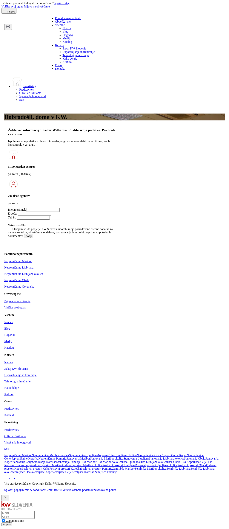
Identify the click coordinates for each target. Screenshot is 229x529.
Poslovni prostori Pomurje (96, 469)
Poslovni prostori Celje (36, 469)
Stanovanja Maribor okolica (107, 459)
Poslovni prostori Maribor (46, 466)
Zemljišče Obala (23, 473)
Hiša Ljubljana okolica (153, 463)
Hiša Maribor (88, 463)
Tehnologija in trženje (76, 55)
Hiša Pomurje (22, 466)
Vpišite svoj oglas (12, 6)
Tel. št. (12, 217)
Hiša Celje (200, 463)
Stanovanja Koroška (44, 463)
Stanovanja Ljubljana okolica (166, 459)
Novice (67, 28)
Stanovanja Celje (22, 463)
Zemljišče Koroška (83, 473)
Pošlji (29, 237)
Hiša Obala (173, 463)
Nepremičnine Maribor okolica (50, 456)
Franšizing (24, 86)
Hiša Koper (187, 463)
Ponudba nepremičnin (68, 18)
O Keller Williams (30, 92)
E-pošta (12, 213)
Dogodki (68, 35)
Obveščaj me (63, 21)
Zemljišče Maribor (123, 469)
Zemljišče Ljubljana (178, 469)
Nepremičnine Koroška (25, 459)
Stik (21, 99)
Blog (65, 31)
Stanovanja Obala (194, 459)
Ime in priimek (17, 209)
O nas (58, 65)
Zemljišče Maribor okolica (151, 469)
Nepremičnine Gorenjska (19, 287)
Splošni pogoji (13, 491)
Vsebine (60, 25)
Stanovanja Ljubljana (136, 459)
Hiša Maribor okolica (109, 463)
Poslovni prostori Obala (192, 466)
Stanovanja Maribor (78, 459)
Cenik (49, 491)
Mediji (67, 38)
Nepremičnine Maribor (18, 262)
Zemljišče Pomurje (105, 473)
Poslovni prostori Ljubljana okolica (156, 466)
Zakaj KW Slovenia (74, 48)
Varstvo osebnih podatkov (77, 491)
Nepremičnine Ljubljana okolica (23, 275)
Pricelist (57, 491)
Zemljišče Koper (43, 473)
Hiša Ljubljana (131, 463)
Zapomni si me (15, 521)
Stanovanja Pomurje (68, 463)
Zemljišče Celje (62, 473)
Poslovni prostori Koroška (65, 469)
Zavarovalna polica (104, 491)
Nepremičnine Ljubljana (18, 268)
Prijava (7, 525)
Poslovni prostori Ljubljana (118, 466)
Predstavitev (26, 89)
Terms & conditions (33, 491)
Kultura (67, 61)
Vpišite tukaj (62, 3)
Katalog (67, 41)
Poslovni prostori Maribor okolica (82, 466)
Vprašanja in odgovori (32, 96)
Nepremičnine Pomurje (52, 459)
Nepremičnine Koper (174, 456)
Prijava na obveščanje (37, 6)
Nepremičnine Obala (16, 281)
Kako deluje (70, 58)
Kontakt (60, 68)
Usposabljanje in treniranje (79, 51)
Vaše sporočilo (17, 226)
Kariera (59, 45)
